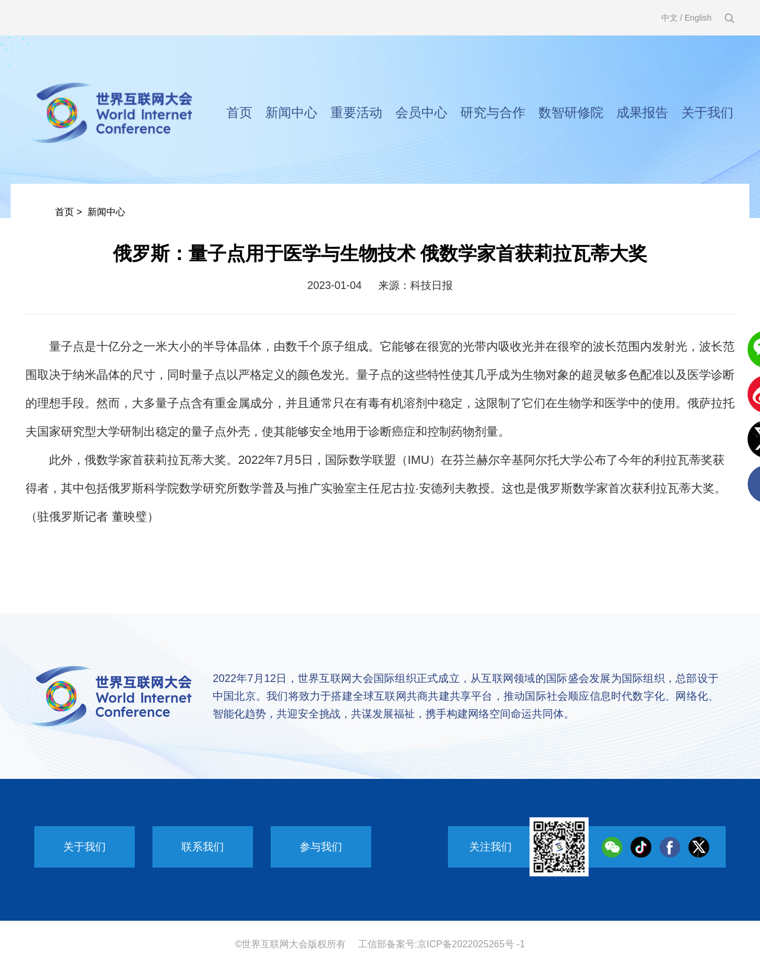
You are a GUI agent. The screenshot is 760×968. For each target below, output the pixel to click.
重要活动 (356, 112)
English (698, 17)
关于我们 (707, 112)
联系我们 (202, 847)
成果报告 (642, 112)
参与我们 (321, 847)
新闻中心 (291, 112)
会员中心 (421, 112)
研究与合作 (492, 112)
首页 (239, 112)
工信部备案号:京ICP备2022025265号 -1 (441, 944)
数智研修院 (570, 112)
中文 (669, 17)
